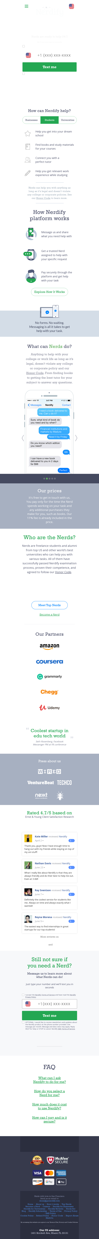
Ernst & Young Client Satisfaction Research (49, 816)
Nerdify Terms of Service (45, 46)
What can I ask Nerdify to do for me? (49, 1080)
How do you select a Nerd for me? (49, 1093)
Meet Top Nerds (49, 605)
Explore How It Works (49, 292)
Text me (49, 67)
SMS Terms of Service (66, 80)
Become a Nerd (50, 614)
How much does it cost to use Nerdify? (49, 1106)
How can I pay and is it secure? (49, 1119)
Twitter (49, 1144)
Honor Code (43, 198)
